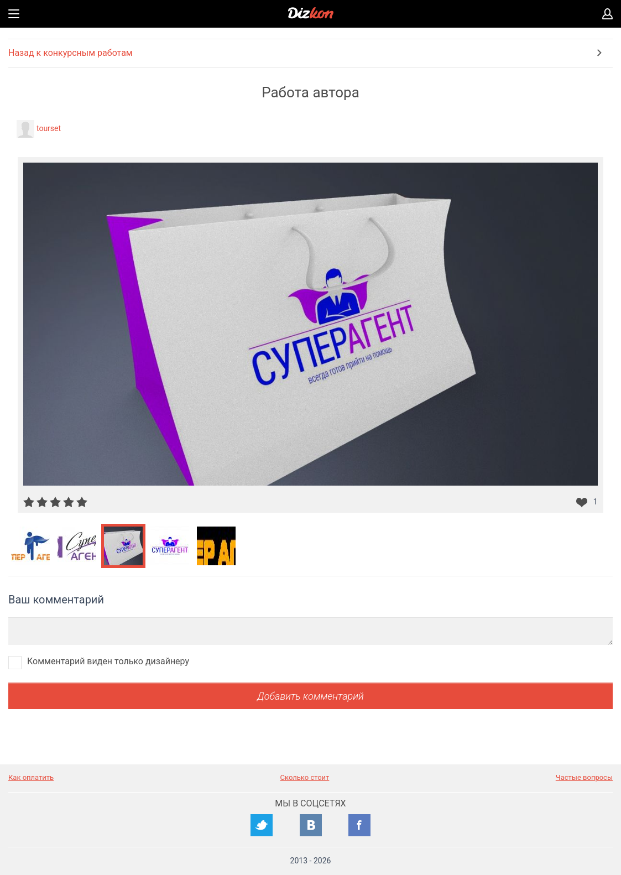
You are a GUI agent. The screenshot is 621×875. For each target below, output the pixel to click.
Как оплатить (31, 777)
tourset (48, 128)
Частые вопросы (584, 777)
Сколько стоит (305, 777)
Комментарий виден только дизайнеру (108, 661)
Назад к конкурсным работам (70, 53)
